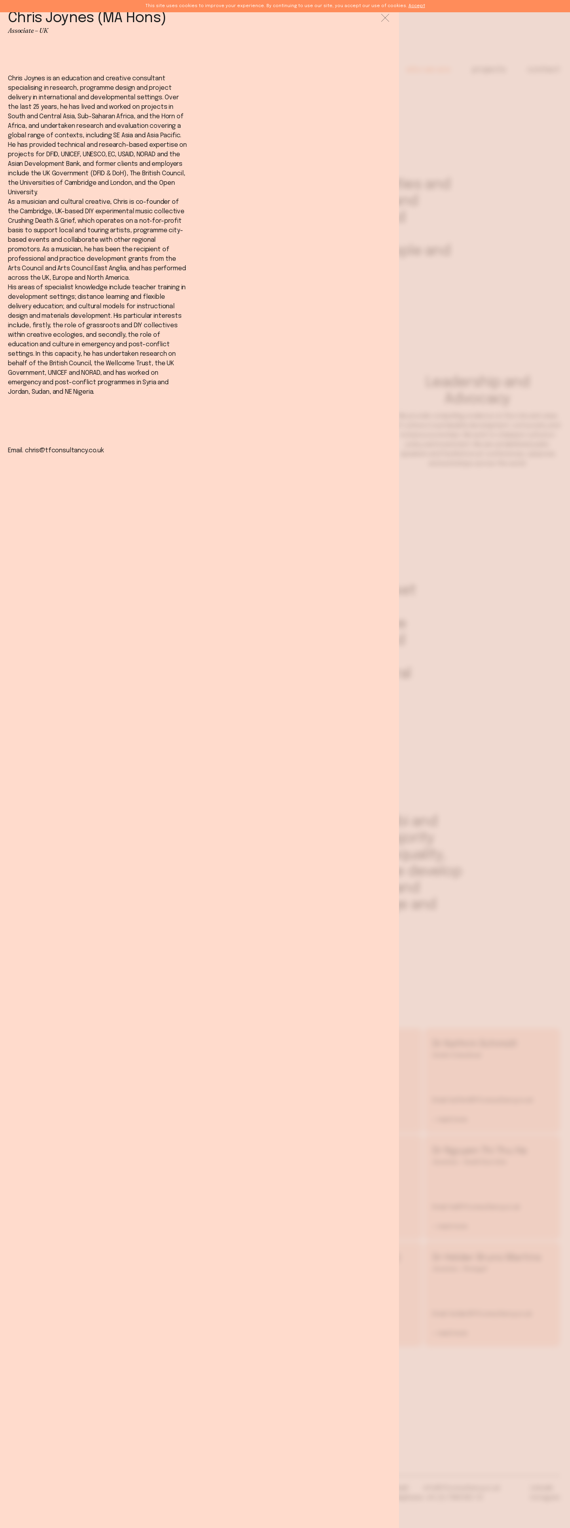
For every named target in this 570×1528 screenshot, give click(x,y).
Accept (416, 6)
